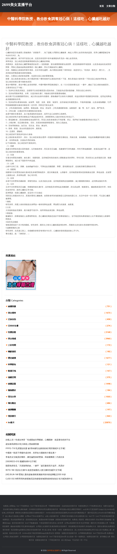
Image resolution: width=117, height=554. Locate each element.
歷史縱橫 (59, 358)
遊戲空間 (59, 377)
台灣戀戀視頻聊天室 (27, 537)
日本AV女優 (59, 326)
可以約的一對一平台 (80, 540)
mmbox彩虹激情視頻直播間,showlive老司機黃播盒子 (66, 513)
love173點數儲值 (31, 523)
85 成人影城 (46, 530)
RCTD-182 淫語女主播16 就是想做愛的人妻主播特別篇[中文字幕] (34, 470)
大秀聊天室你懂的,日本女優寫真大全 (74, 516)
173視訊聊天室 (54, 540)
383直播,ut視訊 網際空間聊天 (70, 509)
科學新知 (59, 364)
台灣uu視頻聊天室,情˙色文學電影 (77, 523)
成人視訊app (66, 540)
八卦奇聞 (59, 345)
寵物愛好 (59, 390)
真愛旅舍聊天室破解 (46, 520)
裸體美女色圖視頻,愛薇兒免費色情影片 (30, 513)
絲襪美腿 (59, 306)
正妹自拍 (59, 319)
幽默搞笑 (59, 351)
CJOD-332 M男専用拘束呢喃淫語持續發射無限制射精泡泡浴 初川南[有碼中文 (39, 479)
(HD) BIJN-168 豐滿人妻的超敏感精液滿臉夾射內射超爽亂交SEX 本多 (36, 474)
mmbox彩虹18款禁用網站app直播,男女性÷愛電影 (41, 533)
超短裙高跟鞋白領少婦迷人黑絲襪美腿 (22, 444)
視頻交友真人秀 (15, 533)
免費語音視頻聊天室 (69, 533)
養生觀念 (59, 403)
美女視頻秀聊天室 (17, 520)
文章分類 (110, 6)
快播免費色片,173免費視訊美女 (90, 506)
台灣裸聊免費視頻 (85, 533)
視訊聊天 (59, 416)
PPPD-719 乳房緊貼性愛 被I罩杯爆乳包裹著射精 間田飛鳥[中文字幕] (35, 448)
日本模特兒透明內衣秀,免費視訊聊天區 (43, 509)
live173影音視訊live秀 (39, 506)
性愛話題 (59, 332)
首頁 (101, 6)
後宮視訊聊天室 (18, 523)
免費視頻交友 (68, 530)
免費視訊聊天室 (42, 537)
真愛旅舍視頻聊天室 (63, 520)
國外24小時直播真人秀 (99, 523)
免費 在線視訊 (108, 506)
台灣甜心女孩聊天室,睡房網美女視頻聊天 (51, 526)
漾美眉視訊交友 (32, 520)
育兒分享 (59, 396)
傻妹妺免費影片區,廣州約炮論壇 (22, 526)
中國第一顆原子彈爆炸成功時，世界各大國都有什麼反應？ (31, 453)
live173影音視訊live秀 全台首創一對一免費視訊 (67, 537)
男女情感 (59, 338)
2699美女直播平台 (17, 5)
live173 (91, 516)
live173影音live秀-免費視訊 (103, 533)
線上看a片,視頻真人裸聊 (14, 516)
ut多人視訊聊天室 (52, 516)
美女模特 (59, 313)
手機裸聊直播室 (54, 506)
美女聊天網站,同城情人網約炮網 (15, 509)
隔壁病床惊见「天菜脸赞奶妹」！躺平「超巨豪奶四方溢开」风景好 (35, 466)
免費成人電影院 (78, 520)
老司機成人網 (105, 537)
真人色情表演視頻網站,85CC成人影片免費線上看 (92, 530)
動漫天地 (59, 371)
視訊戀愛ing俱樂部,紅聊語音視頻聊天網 (26, 530)
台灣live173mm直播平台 (34, 516)
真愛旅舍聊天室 (41, 540)
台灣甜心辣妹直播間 (10, 537)
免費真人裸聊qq (9, 506)
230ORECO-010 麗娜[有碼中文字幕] (21, 461)
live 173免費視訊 (23, 506)
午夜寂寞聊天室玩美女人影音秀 (51, 523)
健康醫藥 (59, 409)
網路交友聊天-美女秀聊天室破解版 (98, 520)
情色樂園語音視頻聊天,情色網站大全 (82, 526)
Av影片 (59, 422)
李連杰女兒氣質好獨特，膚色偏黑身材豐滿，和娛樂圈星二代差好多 (35, 457)
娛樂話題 (59, 384)
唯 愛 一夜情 (57, 530)
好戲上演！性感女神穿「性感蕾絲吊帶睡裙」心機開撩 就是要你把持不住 (38, 440)
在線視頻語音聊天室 (69, 506)
